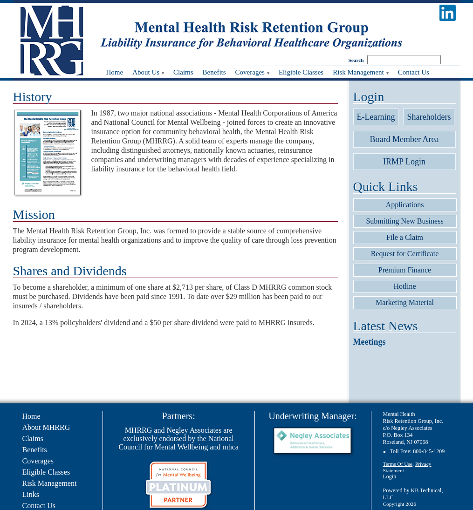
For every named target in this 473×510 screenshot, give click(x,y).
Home (31, 416)
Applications (405, 205)
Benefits (34, 450)
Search (356, 60)
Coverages (38, 461)
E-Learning (376, 117)
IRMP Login (404, 161)
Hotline (405, 286)
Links (30, 494)
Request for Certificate (405, 254)
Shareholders (429, 117)
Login (390, 476)
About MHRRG (46, 427)
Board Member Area (404, 139)
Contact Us (39, 506)
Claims (32, 438)
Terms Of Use (397, 464)
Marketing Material (405, 302)
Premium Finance (404, 270)
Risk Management (49, 483)
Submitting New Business (404, 221)
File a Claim (404, 237)
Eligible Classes (46, 472)
